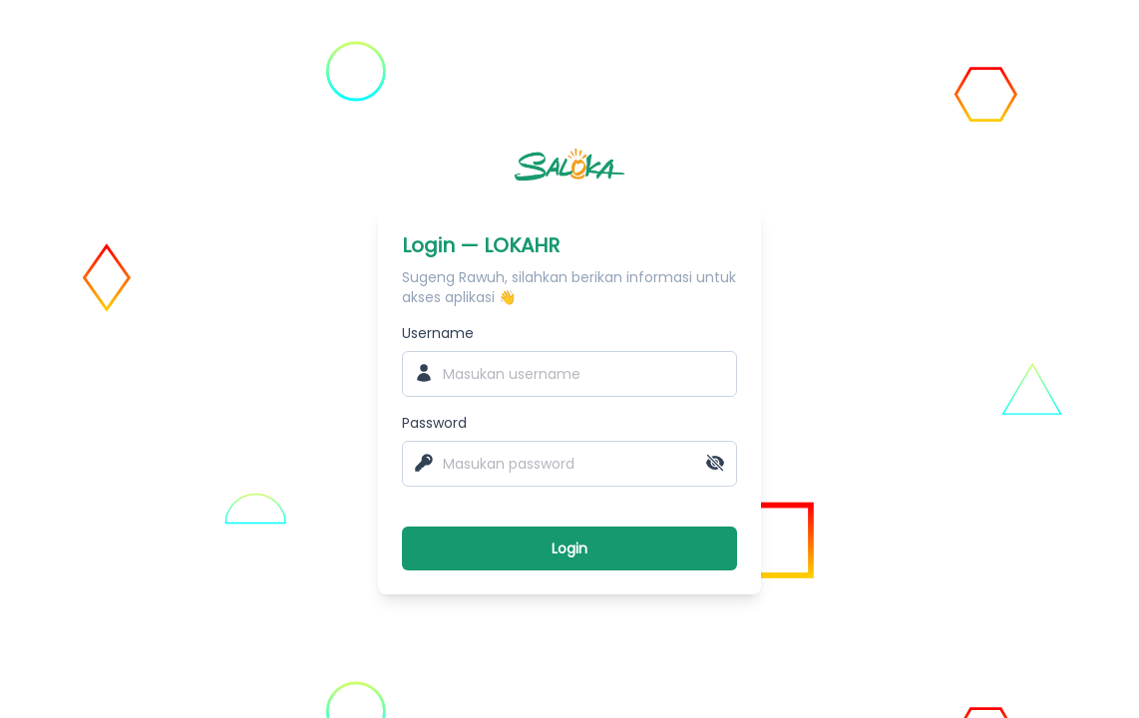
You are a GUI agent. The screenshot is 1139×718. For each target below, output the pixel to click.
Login (569, 548)
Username (438, 333)
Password (434, 423)
